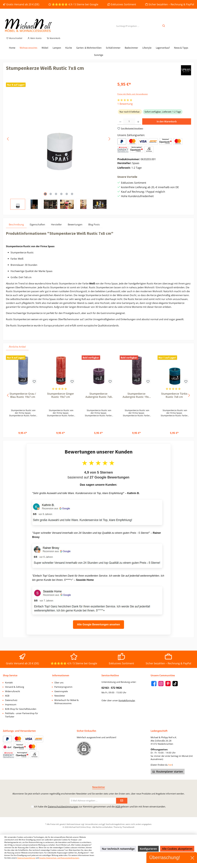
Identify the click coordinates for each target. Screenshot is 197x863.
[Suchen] (163, 28)
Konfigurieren (148, 848)
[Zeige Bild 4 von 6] (61, 197)
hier (170, 764)
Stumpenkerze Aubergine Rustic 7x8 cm (98, 398)
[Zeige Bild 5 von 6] (66, 197)
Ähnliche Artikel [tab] (17, 350)
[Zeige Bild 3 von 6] (56, 197)
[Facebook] (154, 683)
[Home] (12, 51)
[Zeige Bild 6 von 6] (72, 197)
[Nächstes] (109, 142)
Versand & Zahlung (14, 686)
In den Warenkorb (167, 124)
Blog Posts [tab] (94, 227)
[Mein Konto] (34, 42)
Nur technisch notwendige (118, 848)
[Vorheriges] (8, 142)
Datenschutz (11, 700)
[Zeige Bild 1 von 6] (45, 197)
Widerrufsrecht (12, 691)
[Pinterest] (168, 683)
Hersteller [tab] (56, 227)
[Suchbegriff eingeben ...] (128, 28)
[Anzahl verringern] (120, 125)
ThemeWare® (128, 827)
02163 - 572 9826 (111, 687)
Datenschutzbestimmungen (63, 806)
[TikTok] (175, 683)
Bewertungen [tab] (75, 227)
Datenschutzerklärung (26, 858)
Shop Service (10, 675)
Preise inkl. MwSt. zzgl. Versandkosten (132, 97)
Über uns (58, 682)
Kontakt (9, 682)
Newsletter (59, 695)
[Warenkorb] (52, 42)
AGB (7, 695)
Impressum (10, 704)
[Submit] (121, 801)
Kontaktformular (127, 700)
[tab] (16, 227)
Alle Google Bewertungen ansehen (98, 627)
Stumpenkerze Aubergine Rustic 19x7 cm (136, 398)
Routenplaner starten (167, 771)
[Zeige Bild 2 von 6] (50, 197)
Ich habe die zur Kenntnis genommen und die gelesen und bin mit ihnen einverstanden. (100, 806)
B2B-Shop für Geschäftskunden (20, 708)
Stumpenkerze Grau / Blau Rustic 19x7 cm (23, 398)
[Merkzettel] (14, 42)
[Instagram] (161, 683)
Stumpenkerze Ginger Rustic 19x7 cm (60, 398)
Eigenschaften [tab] (37, 227)
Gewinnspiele (61, 691)
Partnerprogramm (63, 686)
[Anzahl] (129, 125)
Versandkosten (91, 824)
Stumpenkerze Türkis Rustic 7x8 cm (174, 398)
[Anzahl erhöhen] (138, 125)
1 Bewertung (125, 107)
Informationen (60, 675)
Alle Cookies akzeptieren (177, 848)
